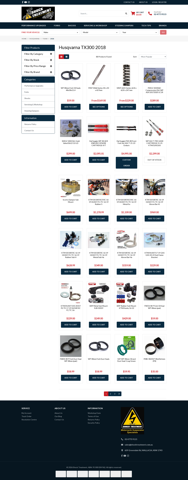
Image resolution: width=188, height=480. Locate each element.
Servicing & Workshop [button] (95, 25)
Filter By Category (38, 54)
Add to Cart (70, 107)
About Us (58, 413)
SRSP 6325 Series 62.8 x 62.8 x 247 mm (126, 89)
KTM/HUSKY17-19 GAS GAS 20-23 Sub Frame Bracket (154, 255)
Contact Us (29, 130)
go (163, 32)
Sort (135, 57)
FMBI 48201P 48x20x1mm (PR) (154, 360)
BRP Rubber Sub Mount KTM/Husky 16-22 (126, 307)
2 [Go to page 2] (110, 394)
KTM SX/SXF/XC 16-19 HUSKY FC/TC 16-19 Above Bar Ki (154, 202)
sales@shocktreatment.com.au (139, 444)
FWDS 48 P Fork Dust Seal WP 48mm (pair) (70, 360)
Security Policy (94, 423)
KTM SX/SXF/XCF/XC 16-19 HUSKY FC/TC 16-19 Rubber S (98, 202)
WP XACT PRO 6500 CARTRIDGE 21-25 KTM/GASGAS (154, 143)
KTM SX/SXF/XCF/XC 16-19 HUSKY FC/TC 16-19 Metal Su (126, 202)
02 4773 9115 (160, 14)
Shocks (27, 98)
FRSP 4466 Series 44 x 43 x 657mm (98, 89)
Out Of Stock (154, 160)
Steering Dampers (31, 111)
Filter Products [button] (32, 47)
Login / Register (159, 2)
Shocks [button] (72, 25)
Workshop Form (94, 413)
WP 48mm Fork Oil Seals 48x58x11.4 (71, 89)
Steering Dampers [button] (124, 25)
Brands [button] (162, 25)
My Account (26, 413)
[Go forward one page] (119, 393)
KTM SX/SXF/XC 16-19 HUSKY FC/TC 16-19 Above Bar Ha (126, 255)
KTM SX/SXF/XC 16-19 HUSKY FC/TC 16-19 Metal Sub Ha (98, 255)
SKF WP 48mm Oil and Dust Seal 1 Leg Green (126, 360)
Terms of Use (93, 416)
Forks (26, 92)
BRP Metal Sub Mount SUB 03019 (99, 307)
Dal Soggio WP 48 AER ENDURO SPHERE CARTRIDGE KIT (98, 143)
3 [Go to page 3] (114, 394)
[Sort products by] (152, 56)
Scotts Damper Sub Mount (71, 201)
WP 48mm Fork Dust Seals (98, 359)
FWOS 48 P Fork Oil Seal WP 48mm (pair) (154, 307)
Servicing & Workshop (33, 104)
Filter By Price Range (38, 66)
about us (143, 2)
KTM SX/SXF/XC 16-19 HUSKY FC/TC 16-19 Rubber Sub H (70, 255)
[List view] (66, 56)
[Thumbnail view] (61, 56)
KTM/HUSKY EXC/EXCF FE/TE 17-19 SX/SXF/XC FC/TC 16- (71, 308)
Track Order (26, 416)
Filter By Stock (38, 60)
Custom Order (126, 163)
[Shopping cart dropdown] (137, 13)
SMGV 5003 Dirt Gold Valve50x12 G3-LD (71, 142)
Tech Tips (146, 25)
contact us (129, 2)
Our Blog (58, 416)
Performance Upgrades (33, 86)
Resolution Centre (29, 419)
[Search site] (126, 13)
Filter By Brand (38, 72)
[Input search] (101, 13)
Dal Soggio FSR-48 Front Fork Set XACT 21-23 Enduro (126, 143)
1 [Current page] (106, 394)
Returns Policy (30, 124)
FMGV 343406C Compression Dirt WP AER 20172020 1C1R (154, 90)
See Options (99, 107)
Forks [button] (57, 25)
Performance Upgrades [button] (34, 25)
